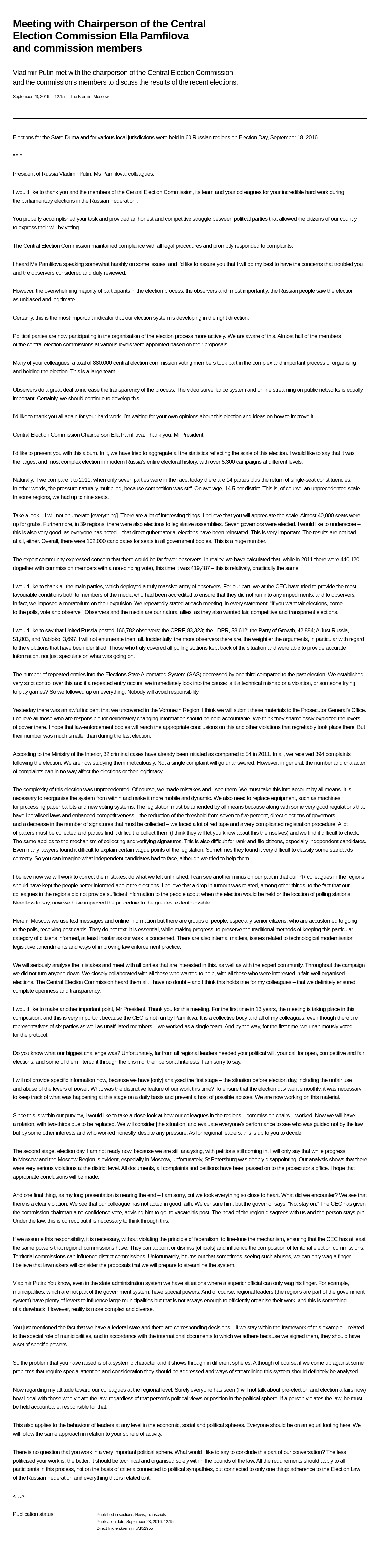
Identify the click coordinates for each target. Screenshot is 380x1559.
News (140, 1514)
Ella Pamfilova (127, 435)
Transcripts (156, 1514)
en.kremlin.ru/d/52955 (134, 1528)
